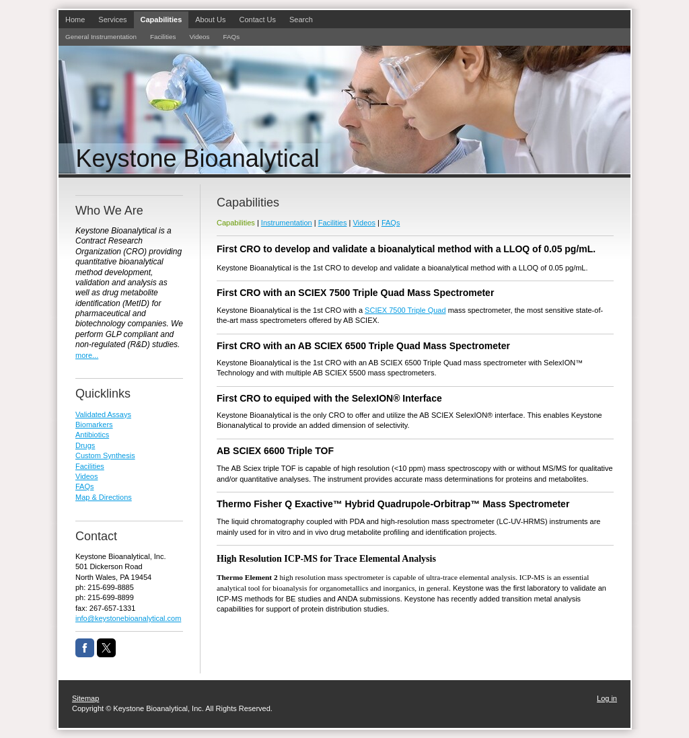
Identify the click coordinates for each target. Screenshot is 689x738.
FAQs (391, 223)
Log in (607, 698)
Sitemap (85, 698)
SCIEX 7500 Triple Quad (405, 310)
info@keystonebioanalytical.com (128, 618)
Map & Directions (103, 497)
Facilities (332, 223)
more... (86, 355)
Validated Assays (103, 414)
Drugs (85, 445)
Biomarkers (94, 424)
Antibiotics (92, 435)
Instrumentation (286, 223)
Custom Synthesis (105, 455)
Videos (364, 223)
